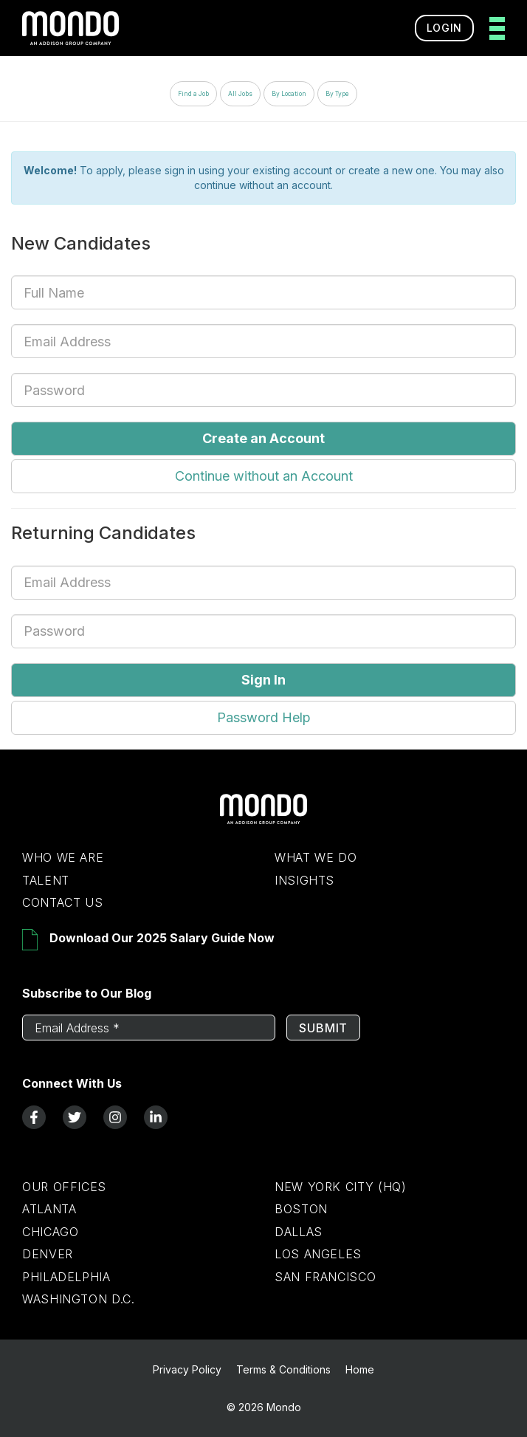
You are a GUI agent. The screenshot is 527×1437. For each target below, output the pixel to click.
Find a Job (193, 93)
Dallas (299, 1231)
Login (445, 27)
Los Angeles (318, 1253)
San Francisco (325, 1276)
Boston (301, 1208)
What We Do (315, 857)
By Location (289, 93)
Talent (45, 880)
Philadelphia (66, 1276)
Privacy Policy (187, 1369)
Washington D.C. (78, 1299)
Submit (323, 1028)
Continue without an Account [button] (264, 476)
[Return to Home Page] (263, 820)
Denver (47, 1253)
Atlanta (49, 1208)
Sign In (263, 679)
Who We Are (62, 857)
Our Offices (64, 1186)
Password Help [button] (264, 717)
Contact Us (62, 902)
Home (359, 1369)
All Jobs (240, 93)
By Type (337, 93)
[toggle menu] (492, 28)
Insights (304, 880)
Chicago (50, 1231)
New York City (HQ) (341, 1186)
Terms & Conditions (283, 1369)
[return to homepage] (70, 28)
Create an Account (263, 438)
